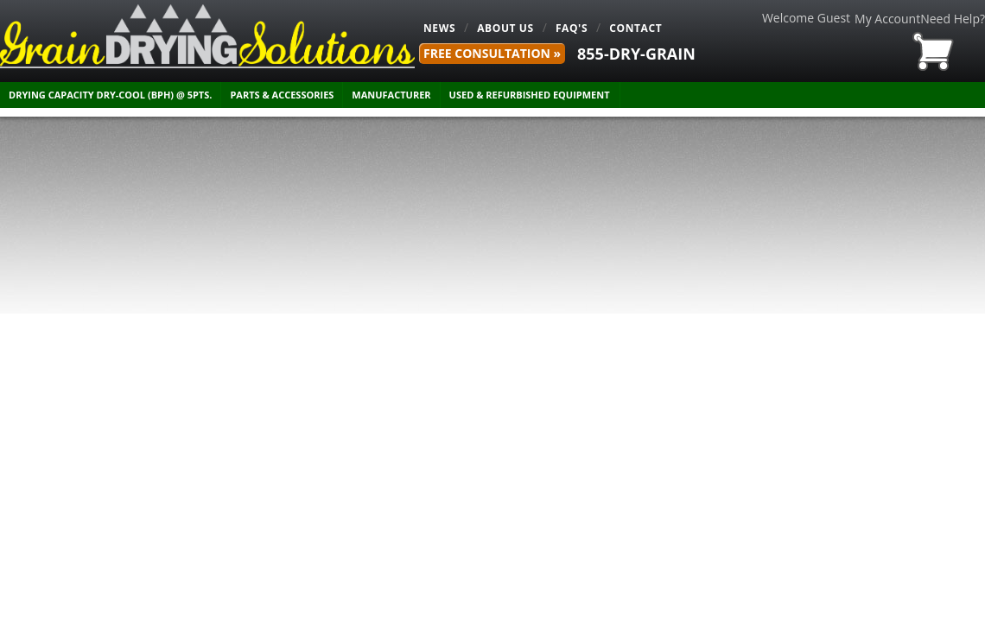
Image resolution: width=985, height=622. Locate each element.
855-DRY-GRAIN (636, 53)
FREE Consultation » (492, 53)
